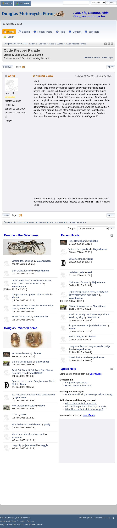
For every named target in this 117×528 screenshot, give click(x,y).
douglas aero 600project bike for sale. (31, 294)
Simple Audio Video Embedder (12, 521)
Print (110, 67)
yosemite (17, 437)
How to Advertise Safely (24, 405)
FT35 (14, 414)
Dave (42, 405)
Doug (23, 384)
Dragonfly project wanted (24, 445)
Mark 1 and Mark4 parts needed (28, 434)
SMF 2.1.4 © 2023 (7, 518)
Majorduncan (44, 261)
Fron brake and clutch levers (26, 424)
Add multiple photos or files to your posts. (86, 406)
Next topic (107, 57)
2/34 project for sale (22, 270)
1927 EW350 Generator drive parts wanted (33, 394)
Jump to (72, 228)
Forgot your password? (76, 382)
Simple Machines (23, 518)
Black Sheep (42, 361)
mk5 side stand (76, 259)
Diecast (92, 336)
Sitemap (30, 521)
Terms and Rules (100, 518)
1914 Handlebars (20, 353)
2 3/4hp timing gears (22, 361)
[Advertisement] (30, 477)
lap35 (24, 414)
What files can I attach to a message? (84, 409)
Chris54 (37, 353)
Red (90, 272)
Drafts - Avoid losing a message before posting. (89, 394)
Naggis (44, 445)
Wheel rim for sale (21, 316)
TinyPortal (82, 518)
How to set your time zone (78, 385)
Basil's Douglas (76, 336)
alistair (15, 297)
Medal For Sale (76, 272)
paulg (47, 424)
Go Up (6, 215)
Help (90, 518)
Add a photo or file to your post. (81, 403)
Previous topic (92, 57)
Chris (11, 75)
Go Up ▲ (113, 518)
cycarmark (20, 397)
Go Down (7, 67)
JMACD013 (36, 373)
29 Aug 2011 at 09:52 (43, 76)
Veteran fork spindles (22, 261)
